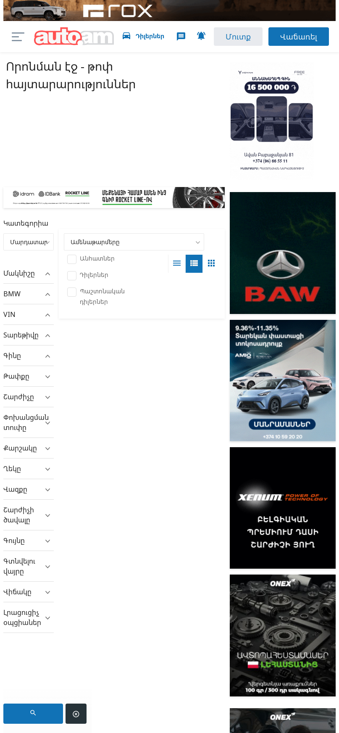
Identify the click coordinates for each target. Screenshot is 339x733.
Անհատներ (97, 258)
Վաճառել (298, 37)
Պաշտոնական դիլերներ (102, 296)
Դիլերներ (94, 275)
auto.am (74, 36)
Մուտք (238, 37)
